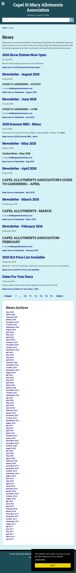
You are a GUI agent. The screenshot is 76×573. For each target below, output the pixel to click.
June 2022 (10, 400)
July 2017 (9, 526)
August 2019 (11, 476)
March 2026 (10, 314)
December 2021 (12, 415)
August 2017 (11, 524)
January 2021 (11, 438)
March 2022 (10, 408)
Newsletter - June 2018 (19, 99)
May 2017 (10, 531)
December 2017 (12, 514)
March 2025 (10, 340)
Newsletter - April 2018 (19, 168)
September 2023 (12, 370)
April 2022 (10, 405)
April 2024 (10, 360)
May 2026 (10, 312)
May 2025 (10, 335)
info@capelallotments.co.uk (20, 88)
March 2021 (10, 433)
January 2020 (11, 463)
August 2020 (11, 448)
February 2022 (11, 410)
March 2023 (10, 385)
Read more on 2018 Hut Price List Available (20, 269)
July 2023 (9, 375)
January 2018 (11, 511)
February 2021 (11, 435)
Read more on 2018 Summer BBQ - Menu (20, 136)
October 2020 (11, 446)
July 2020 (9, 451)
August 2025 (11, 329)
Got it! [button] (52, 565)
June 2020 (10, 453)
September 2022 (12, 395)
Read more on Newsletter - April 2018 (18, 192)
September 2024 (12, 350)
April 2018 (10, 506)
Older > (60, 296)
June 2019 (10, 478)
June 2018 (10, 504)
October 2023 (11, 367)
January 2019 (11, 491)
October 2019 (11, 471)
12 (35, 296)
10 (25, 296)
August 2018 (11, 499)
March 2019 (10, 486)
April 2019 (10, 483)
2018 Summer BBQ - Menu (21, 124)
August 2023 (11, 372)
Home (4, 28)
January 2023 (11, 388)
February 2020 (11, 461)
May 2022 (10, 403)
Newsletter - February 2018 (22, 226)
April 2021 (10, 430)
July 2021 (9, 425)
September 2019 (12, 473)
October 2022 (11, 393)
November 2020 (12, 443)
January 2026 (11, 319)
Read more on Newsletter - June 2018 (18, 117)
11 (30, 296)
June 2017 (10, 529)
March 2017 (10, 536)
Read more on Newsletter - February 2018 (20, 250)
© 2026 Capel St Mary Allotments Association (25, 554)
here (63, 132)
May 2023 (10, 380)
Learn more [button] (40, 560)
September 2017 (12, 521)
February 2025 (11, 342)
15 (51, 296)
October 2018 (11, 496)
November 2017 (12, 516)
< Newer (7, 296)
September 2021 (12, 420)
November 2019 (12, 468)
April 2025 (10, 337)
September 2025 (12, 327)
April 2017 (10, 534)
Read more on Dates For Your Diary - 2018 (20, 289)
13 (41, 296)
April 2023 (10, 383)
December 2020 (12, 440)
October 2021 (11, 418)
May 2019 (10, 481)
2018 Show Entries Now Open (24, 55)
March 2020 (10, 458)
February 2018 (11, 509)
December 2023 (12, 365)
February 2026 (11, 317)
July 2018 (9, 501)
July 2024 (9, 352)
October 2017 (11, 519)
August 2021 (11, 423)
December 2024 (12, 345)
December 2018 (12, 494)
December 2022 (12, 390)
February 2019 (11, 488)
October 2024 (11, 347)
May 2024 (10, 357)
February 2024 (11, 362)
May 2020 (10, 456)
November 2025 (12, 322)
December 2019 (12, 466)
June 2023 (10, 377)
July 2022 (9, 398)
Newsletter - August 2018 (20, 74)
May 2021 (10, 428)
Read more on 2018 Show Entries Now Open (21, 67)
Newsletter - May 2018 (19, 143)
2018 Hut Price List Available (23, 257)
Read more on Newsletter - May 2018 (18, 161)
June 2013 (10, 539)
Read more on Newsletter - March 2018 (19, 219)
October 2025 (11, 324)
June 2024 (10, 355)
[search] (20, 20)
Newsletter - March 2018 (20, 199)
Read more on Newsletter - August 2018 (19, 92)
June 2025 (10, 332)
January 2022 (11, 413)
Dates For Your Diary (17, 276)
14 (46, 296)
